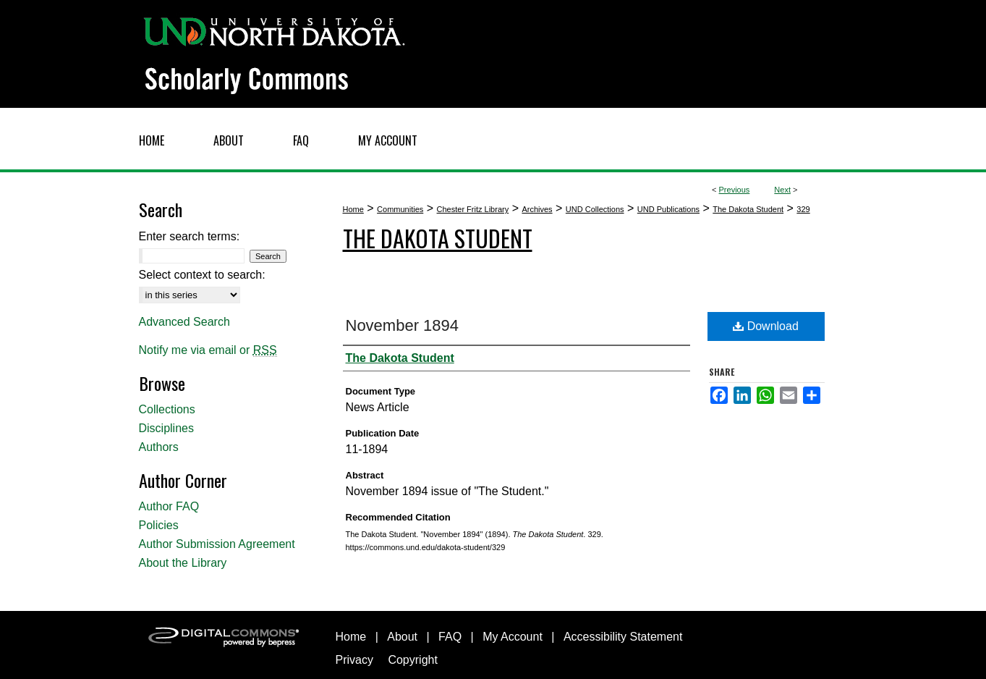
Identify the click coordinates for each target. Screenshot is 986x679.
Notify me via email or (208, 350)
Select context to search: (202, 275)
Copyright (412, 660)
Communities (400, 209)
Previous (734, 189)
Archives (537, 209)
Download (766, 326)
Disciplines (166, 428)
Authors (159, 447)
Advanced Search (184, 322)
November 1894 (402, 325)
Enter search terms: (189, 236)
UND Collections (595, 209)
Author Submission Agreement (217, 544)
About (402, 636)
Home (353, 209)
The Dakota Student (748, 209)
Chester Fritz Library (473, 209)
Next (782, 189)
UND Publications (668, 209)
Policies (159, 525)
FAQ (450, 636)
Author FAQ (169, 506)
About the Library (183, 563)
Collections (167, 409)
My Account (513, 636)
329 (802, 209)
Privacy (354, 660)
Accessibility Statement (623, 636)
